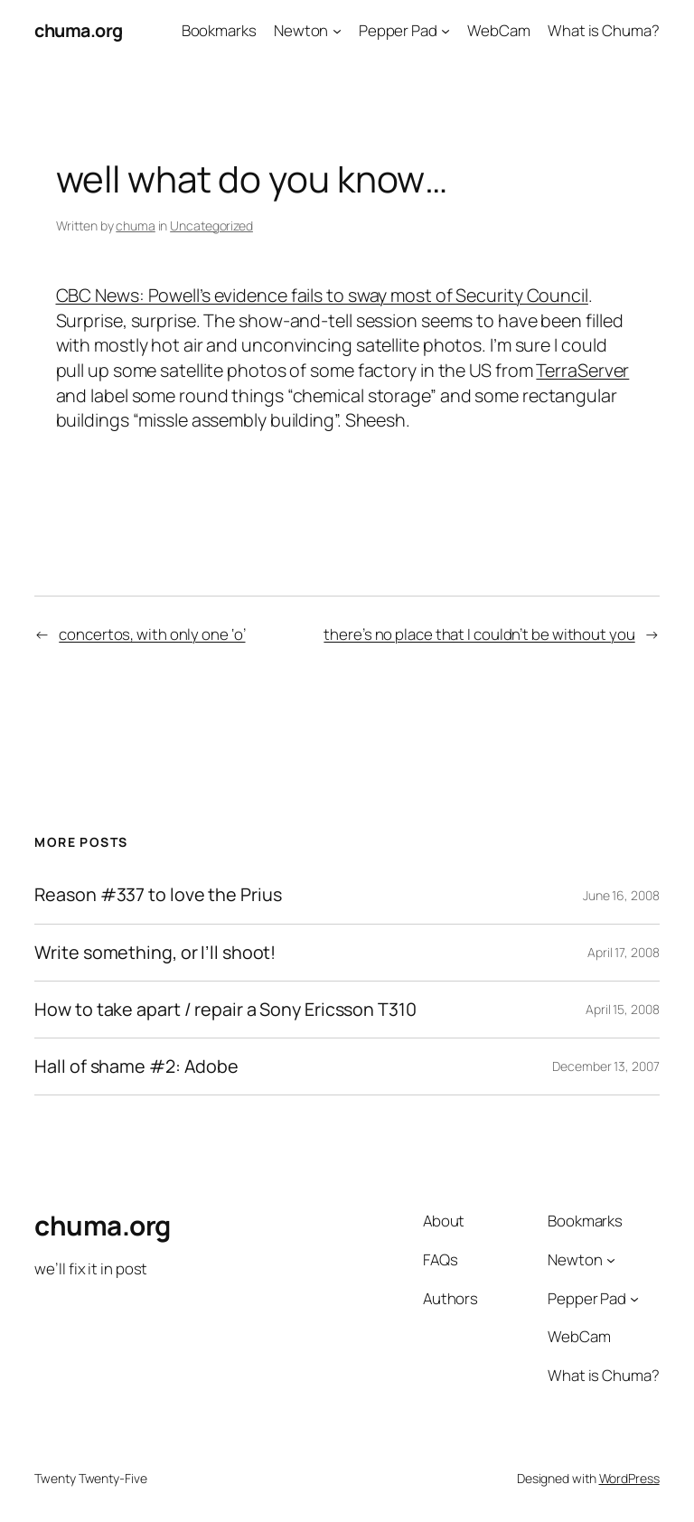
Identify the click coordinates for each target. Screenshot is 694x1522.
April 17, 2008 (623, 952)
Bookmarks (219, 30)
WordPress (629, 1478)
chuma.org (78, 30)
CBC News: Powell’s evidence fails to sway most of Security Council (322, 295)
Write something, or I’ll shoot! (155, 953)
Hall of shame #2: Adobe (136, 1066)
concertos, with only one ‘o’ (152, 634)
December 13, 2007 (605, 1066)
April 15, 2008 (623, 1009)
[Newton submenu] (337, 30)
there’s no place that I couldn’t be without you (479, 634)
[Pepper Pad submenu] (445, 30)
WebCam (498, 30)
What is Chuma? (604, 30)
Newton (301, 30)
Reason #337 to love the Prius (157, 895)
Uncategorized (211, 225)
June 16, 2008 (621, 895)
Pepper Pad (398, 30)
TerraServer (582, 370)
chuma (135, 225)
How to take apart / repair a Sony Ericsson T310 (225, 1009)
